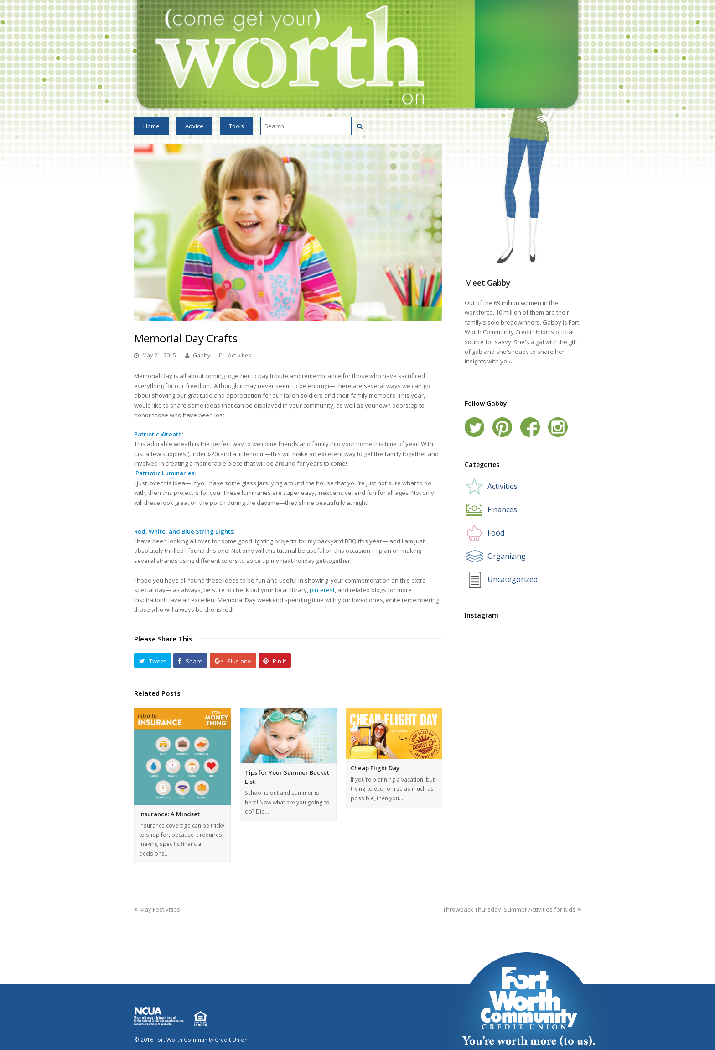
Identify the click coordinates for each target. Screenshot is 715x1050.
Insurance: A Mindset (169, 814)
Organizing (506, 556)
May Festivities (157, 909)
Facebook (530, 427)
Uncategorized (512, 579)
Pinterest (502, 427)
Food (495, 533)
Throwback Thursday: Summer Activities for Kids (512, 909)
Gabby (201, 355)
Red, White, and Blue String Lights (183, 531)
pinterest (322, 590)
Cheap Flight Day (375, 768)
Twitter (474, 427)
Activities (239, 355)
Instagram (558, 427)
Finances (502, 509)
